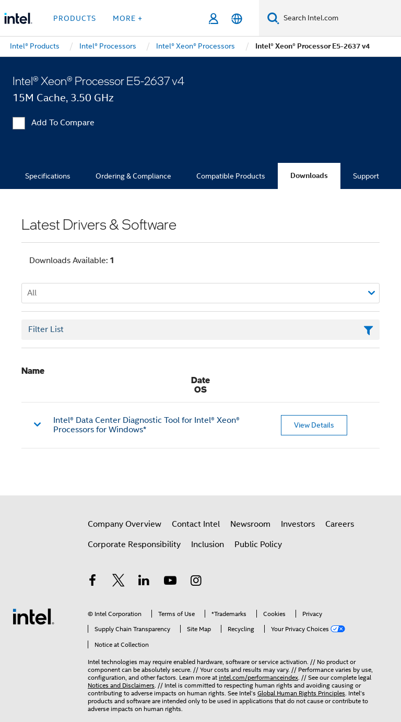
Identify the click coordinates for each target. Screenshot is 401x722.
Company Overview (124, 524)
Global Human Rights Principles (301, 693)
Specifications (47, 176)
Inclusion (207, 544)
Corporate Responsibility (134, 544)
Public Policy (258, 544)
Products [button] (74, 18)
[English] (237, 19)
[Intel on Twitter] (118, 582)
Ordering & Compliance (133, 176)
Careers (339, 524)
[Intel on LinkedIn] (144, 582)
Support (366, 176)
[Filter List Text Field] (200, 329)
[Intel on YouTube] (170, 582)
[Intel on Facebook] (92, 582)
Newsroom (250, 524)
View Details (314, 425)
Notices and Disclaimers (121, 685)
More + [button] (128, 18)
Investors (298, 524)
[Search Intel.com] (340, 18)
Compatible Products (230, 176)
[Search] (273, 18)
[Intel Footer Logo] (33, 616)
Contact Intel (196, 524)
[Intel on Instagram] (196, 582)
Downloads (309, 176)
